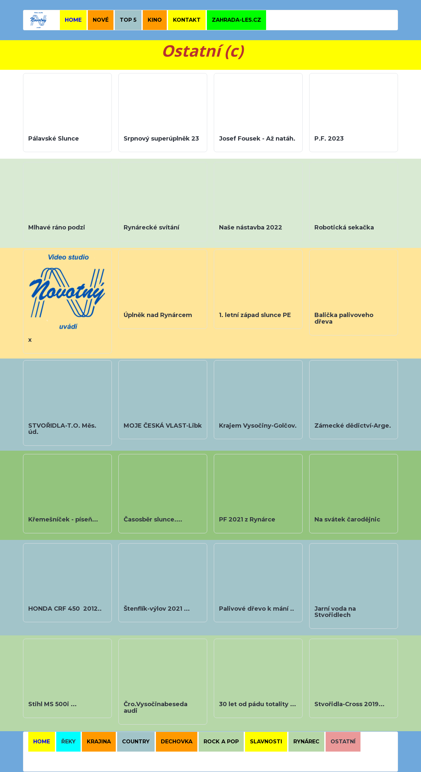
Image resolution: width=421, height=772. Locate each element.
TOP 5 (128, 20)
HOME (73, 20)
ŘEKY (68, 741)
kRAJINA (99, 741)
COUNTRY (136, 741)
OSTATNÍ (343, 741)
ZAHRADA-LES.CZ (236, 20)
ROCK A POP (221, 741)
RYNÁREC (306, 741)
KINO (155, 20)
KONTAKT (187, 20)
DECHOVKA (176, 741)
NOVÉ (101, 20)
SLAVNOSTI (266, 741)
